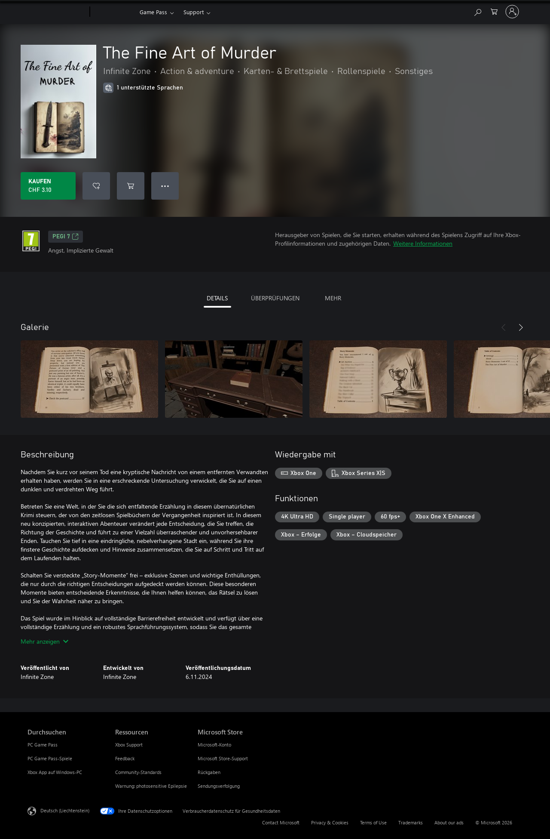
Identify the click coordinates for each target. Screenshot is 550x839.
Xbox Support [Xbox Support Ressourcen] (129, 744)
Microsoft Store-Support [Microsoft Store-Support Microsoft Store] (223, 758)
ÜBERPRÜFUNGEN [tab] (275, 298)
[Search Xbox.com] (477, 11)
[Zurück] (503, 327)
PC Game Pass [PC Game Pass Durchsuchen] (43, 744)
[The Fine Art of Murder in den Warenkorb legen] (130, 186)
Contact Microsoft (280, 822)
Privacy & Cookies (329, 822)
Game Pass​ (153, 11)
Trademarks (410, 822)
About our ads (449, 822)
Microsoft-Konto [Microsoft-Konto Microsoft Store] (214, 744)
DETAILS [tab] (217, 298)
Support (193, 11)
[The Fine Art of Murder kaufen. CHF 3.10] (48, 186)
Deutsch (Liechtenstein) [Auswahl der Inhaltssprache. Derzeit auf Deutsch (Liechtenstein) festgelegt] (64, 810)
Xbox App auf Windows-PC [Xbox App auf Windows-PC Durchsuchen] (55, 772)
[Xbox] (113, 12)
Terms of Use (373, 822)
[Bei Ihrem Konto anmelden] (512, 11)
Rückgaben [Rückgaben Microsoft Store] (209, 772)
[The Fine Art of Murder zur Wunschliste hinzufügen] (96, 186)
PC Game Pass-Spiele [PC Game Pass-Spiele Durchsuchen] (50, 758)
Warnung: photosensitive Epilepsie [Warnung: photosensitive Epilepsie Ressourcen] (151, 786)
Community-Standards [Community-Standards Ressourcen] (138, 772)
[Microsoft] (57, 12)
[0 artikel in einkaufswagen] (494, 11)
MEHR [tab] (333, 298)
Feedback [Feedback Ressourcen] (124, 758)
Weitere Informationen (422, 243)
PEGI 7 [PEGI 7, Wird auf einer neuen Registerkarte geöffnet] (65, 236)
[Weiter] (520, 327)
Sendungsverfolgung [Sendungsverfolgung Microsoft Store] (219, 786)
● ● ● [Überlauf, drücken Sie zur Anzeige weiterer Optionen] (165, 185)
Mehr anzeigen (44, 641)
